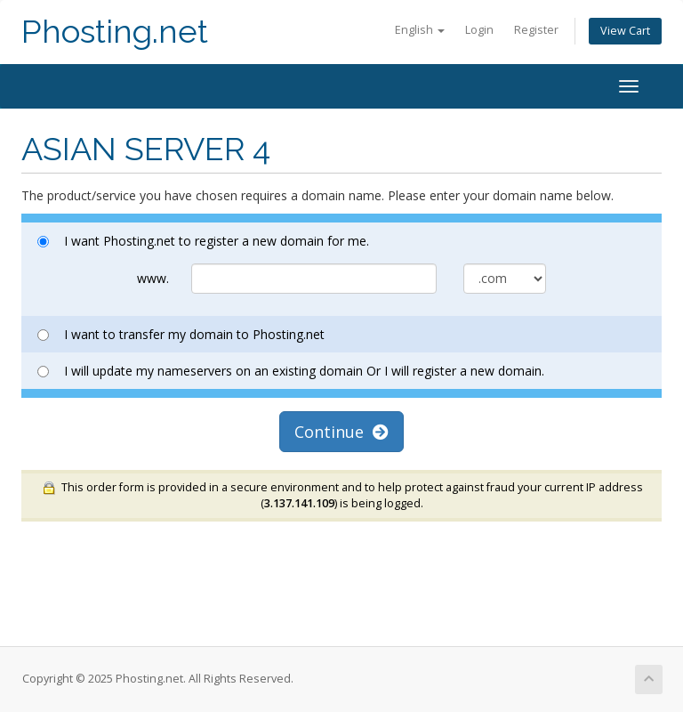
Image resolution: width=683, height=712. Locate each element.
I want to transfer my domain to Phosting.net (181, 334)
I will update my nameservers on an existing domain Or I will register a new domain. (290, 370)
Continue (341, 431)
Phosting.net (114, 31)
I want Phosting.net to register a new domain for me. (203, 240)
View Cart (625, 30)
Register (536, 29)
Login (479, 29)
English (420, 29)
